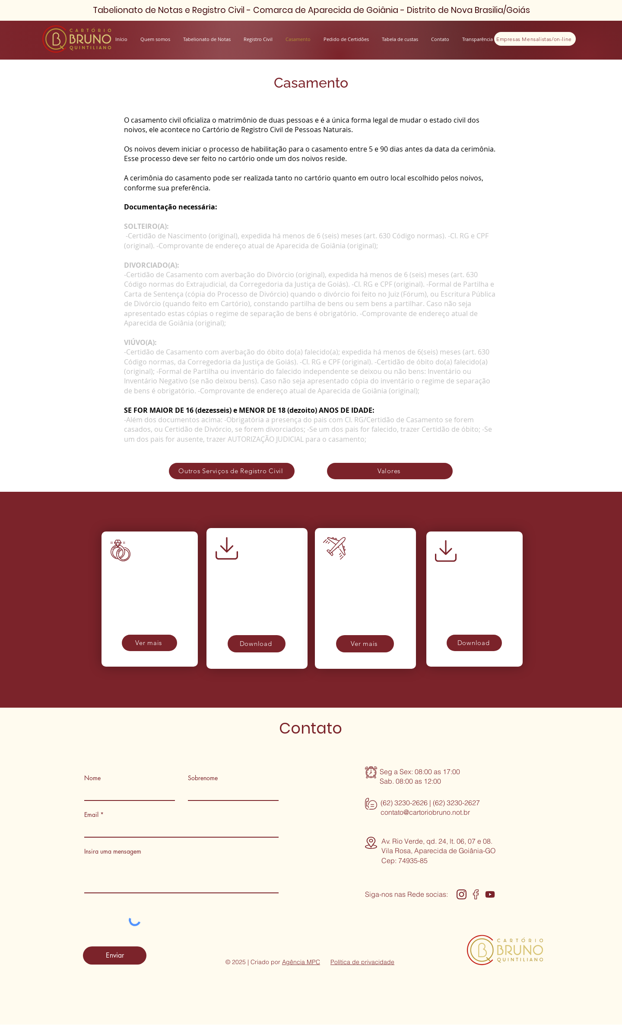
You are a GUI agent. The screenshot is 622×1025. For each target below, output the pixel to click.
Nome (92, 778)
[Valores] (390, 471)
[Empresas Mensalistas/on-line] (535, 39)
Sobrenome (203, 778)
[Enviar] (114, 955)
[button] (477, 39)
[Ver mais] (149, 643)
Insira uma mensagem (112, 851)
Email (91, 815)
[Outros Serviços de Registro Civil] (232, 471)
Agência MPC (301, 962)
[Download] (257, 643)
